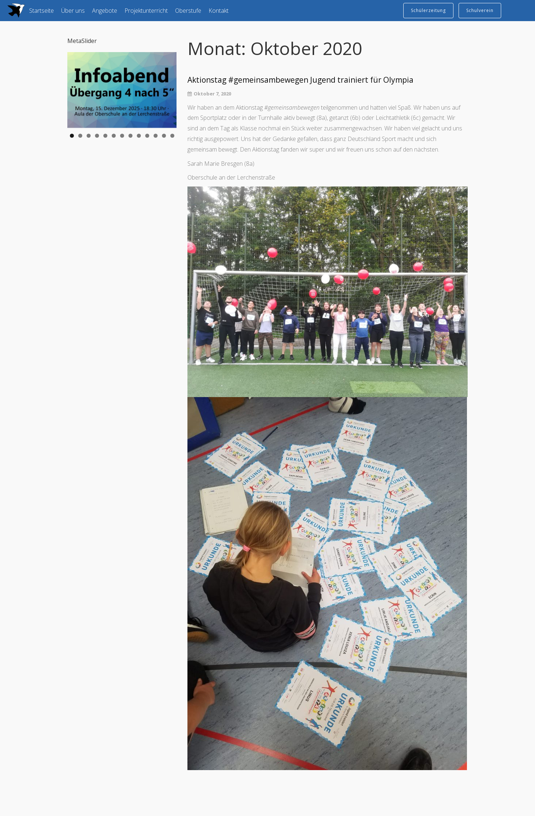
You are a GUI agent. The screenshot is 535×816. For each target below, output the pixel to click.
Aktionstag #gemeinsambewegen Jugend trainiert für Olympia (300, 80)
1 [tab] (72, 136)
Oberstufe (188, 11)
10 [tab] (147, 136)
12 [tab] (164, 136)
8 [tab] (130, 136)
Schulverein (480, 10)
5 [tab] (105, 136)
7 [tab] (122, 136)
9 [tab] (139, 136)
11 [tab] (156, 136)
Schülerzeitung (428, 10)
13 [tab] (172, 136)
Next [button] (167, 88)
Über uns (73, 11)
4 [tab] (97, 136)
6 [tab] (114, 136)
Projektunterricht (146, 11)
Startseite (41, 11)
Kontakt (219, 11)
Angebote (104, 11)
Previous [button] (76, 88)
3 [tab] (89, 136)
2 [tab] (80, 136)
